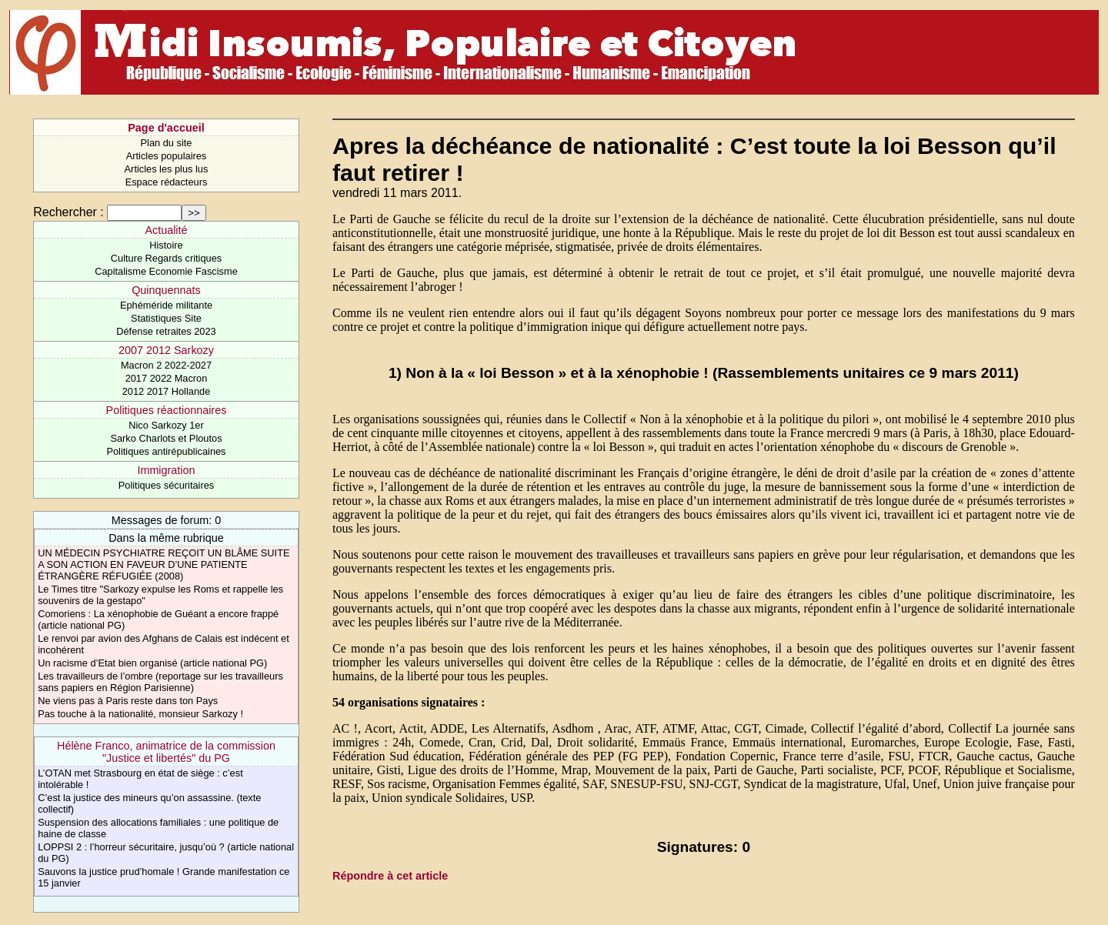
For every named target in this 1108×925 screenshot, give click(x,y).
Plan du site (166, 143)
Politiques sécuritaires (166, 485)
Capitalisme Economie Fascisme (166, 271)
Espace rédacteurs (166, 182)
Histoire (165, 245)
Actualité (166, 230)
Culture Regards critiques (166, 258)
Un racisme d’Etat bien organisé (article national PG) (152, 663)
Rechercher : (68, 212)
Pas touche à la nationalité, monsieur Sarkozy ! (140, 714)
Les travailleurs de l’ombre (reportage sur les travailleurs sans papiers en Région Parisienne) (160, 681)
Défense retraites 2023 (165, 331)
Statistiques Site (166, 318)
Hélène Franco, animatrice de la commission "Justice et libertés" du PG (166, 752)
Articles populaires (166, 156)
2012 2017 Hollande (166, 391)
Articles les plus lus (167, 169)
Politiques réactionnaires (166, 410)
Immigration (166, 470)
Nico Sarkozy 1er (165, 425)
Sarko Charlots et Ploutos (166, 438)
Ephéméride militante (166, 305)
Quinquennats (166, 290)
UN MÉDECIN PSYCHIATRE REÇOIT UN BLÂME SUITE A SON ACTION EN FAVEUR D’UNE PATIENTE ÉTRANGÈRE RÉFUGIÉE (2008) (163, 564)
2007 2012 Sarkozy (166, 350)
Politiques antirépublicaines (165, 451)
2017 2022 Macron (166, 378)
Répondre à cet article (390, 876)
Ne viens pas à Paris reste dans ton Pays (128, 700)
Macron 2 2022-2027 (166, 365)
